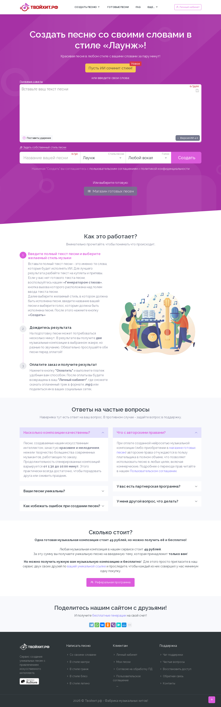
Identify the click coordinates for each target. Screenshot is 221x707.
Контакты (167, 683)
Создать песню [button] (87, 7)
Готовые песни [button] (118, 7)
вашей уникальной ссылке (86, 566)
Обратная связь (171, 676)
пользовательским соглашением (114, 169)
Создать (186, 157)
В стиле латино (78, 683)
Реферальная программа (110, 582)
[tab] (64, 284)
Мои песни (122, 661)
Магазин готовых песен (110, 191)
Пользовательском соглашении (153, 471)
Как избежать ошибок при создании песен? (61, 506)
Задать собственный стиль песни (43, 147)
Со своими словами (81, 654)
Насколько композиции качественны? (56, 432)
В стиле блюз (76, 676)
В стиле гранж (77, 669)
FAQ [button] (138, 7)
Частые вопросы (172, 661)
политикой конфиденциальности (165, 169)
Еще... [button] (153, 7)
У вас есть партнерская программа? (148, 486)
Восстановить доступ (175, 669)
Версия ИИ (187, 138)
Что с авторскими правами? (141, 432)
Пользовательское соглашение (127, 678)
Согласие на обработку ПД (132, 669)
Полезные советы (31, 81)
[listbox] (148, 157)
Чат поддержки (171, 654)
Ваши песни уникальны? (44, 491)
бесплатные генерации (109, 615)
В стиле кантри (78, 661)
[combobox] (103, 157)
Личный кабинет (125, 654)
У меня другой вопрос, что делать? (147, 501)
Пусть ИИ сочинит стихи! (112, 67)
